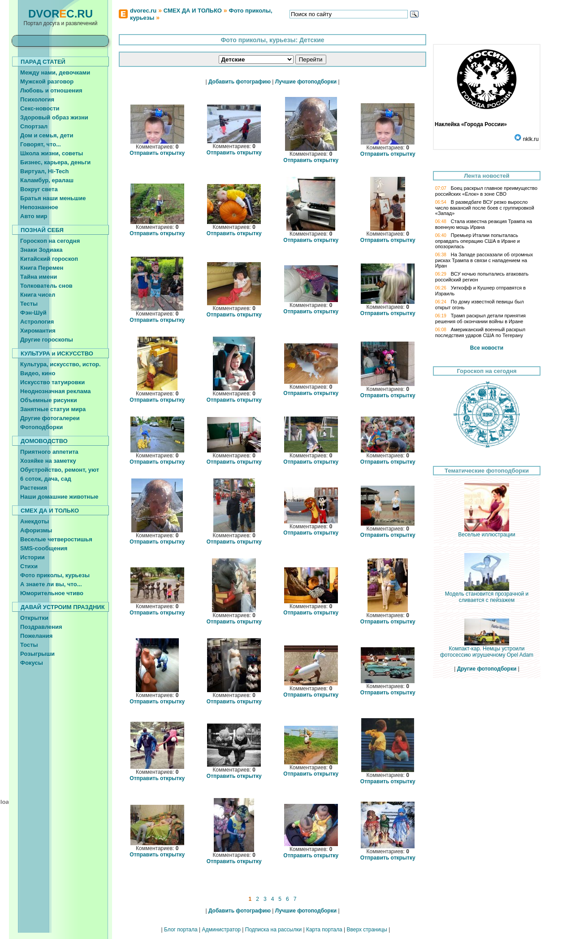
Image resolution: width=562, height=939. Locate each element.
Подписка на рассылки (273, 929)
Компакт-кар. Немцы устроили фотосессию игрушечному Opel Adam (486, 649)
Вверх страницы (366, 929)
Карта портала (324, 929)
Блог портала (181, 929)
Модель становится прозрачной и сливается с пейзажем (487, 594)
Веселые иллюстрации (486, 532)
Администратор (221, 929)
